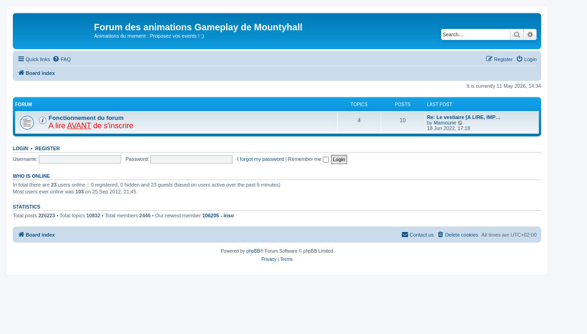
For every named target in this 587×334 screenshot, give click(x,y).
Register (47, 148)
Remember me (308, 159)
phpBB (253, 251)
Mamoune (445, 122)
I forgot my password (260, 159)
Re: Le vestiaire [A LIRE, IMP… (463, 117)
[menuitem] (61, 59)
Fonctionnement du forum (86, 117)
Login (20, 148)
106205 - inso (218, 215)
